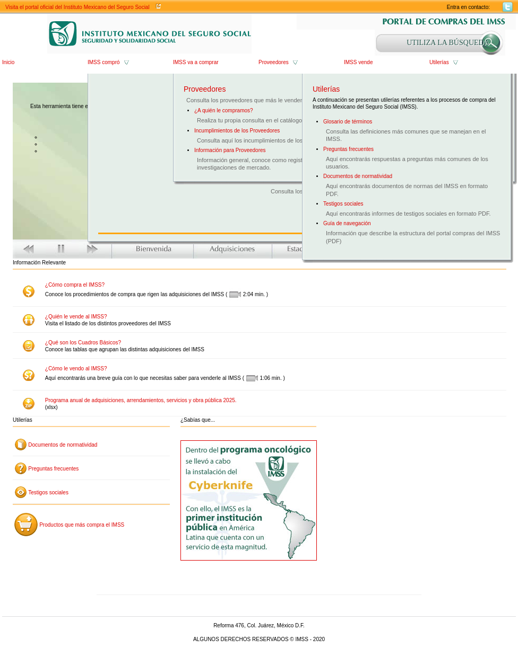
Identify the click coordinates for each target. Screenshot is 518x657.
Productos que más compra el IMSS (81, 525)
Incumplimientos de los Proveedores (237, 131)
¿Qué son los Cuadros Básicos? (83, 342)
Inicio (8, 62)
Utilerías (439, 62)
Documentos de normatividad (357, 176)
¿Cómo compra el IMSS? (75, 285)
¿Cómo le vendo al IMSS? (76, 368)
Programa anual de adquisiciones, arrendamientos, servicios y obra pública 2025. (141, 400)
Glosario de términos (347, 122)
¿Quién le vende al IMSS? (76, 316)
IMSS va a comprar (196, 62)
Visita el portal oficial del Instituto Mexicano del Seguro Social (77, 7)
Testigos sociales (343, 204)
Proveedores (273, 62)
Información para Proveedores (230, 150)
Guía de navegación (347, 223)
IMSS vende (358, 62)
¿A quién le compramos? (223, 110)
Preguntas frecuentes (348, 149)
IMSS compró (104, 62)
